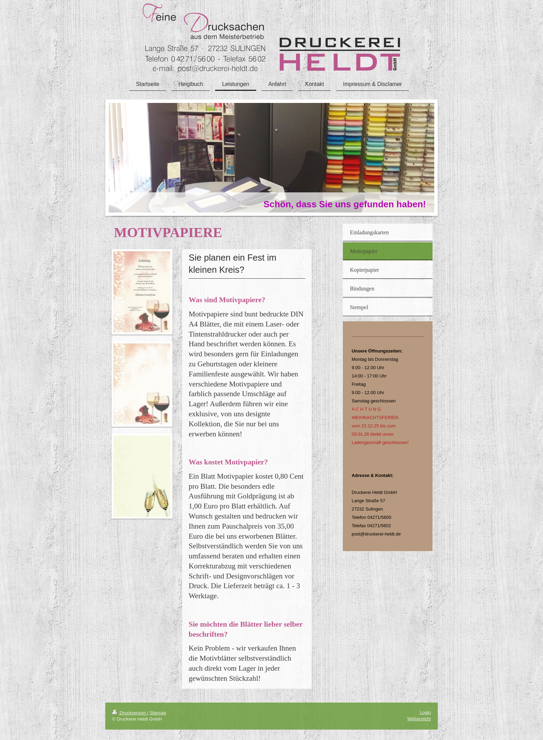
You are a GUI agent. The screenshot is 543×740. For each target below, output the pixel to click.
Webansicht (419, 718)
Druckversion (129, 712)
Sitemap (158, 712)
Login (425, 712)
